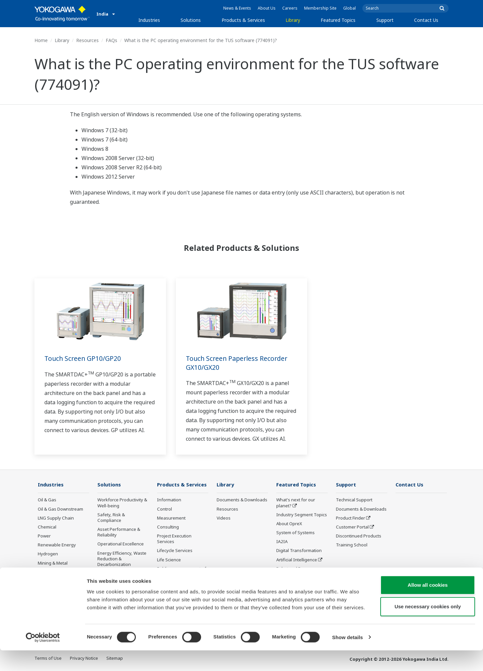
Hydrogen (48, 554)
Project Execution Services (174, 539)
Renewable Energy (57, 545)
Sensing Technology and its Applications (301, 586)
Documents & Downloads (242, 500)
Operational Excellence (120, 544)
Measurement (171, 518)
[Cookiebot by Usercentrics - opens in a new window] (43, 658)
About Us (267, 8)
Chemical (47, 527)
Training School (351, 545)
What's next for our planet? (295, 503)
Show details (347, 658)
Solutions (191, 20)
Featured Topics (338, 20)
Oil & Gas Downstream (60, 509)
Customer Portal (352, 527)
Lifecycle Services (174, 551)
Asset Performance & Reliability (118, 532)
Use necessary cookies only (428, 627)
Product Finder (350, 518)
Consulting (168, 527)
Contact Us (426, 20)
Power (44, 536)
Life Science (169, 560)
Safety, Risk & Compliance (111, 518)
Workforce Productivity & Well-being (122, 503)
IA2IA (282, 542)
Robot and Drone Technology (293, 572)
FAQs (111, 40)
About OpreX (289, 524)
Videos (224, 518)
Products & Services (243, 20)
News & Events (237, 8)
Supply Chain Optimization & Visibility (120, 576)
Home (41, 40)
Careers (289, 8)
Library (293, 20)
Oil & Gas (47, 500)
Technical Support (354, 500)
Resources (87, 40)
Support (385, 20)
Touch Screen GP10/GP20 (83, 358)
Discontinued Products (179, 584)
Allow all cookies (428, 605)
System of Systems (295, 533)
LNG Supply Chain (56, 518)
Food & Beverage (55, 581)
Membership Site (320, 8)
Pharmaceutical (53, 572)
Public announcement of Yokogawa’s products (181, 572)
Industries (149, 20)
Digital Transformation (299, 551)
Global (349, 8)
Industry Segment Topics (301, 515)
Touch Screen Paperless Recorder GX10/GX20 (238, 363)
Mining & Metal (53, 563)
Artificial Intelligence (296, 560)
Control (164, 509)
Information (169, 500)
